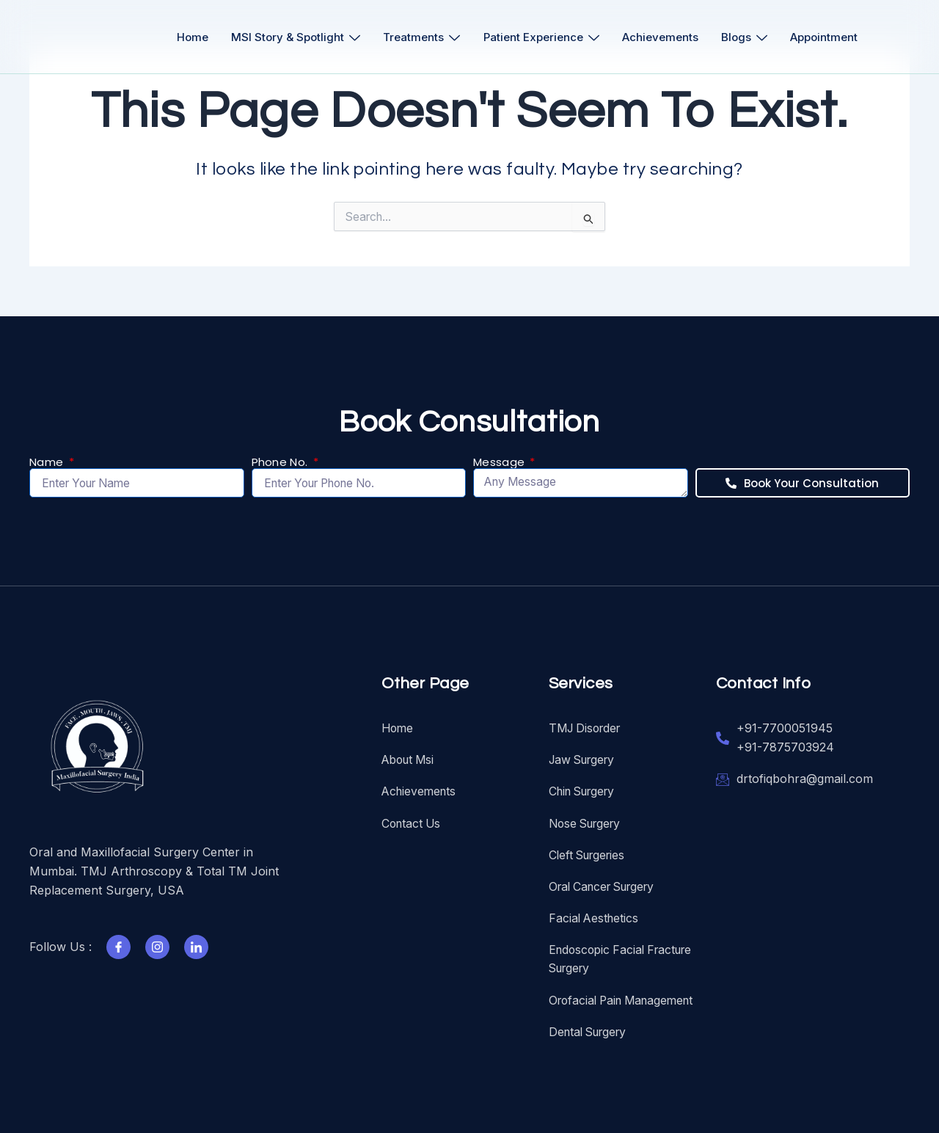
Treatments (420, 37)
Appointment (831, 37)
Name (48, 459)
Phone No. (281, 459)
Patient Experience (542, 37)
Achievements (663, 37)
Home (187, 37)
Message (500, 459)
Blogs (749, 37)
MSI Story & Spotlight (292, 37)
